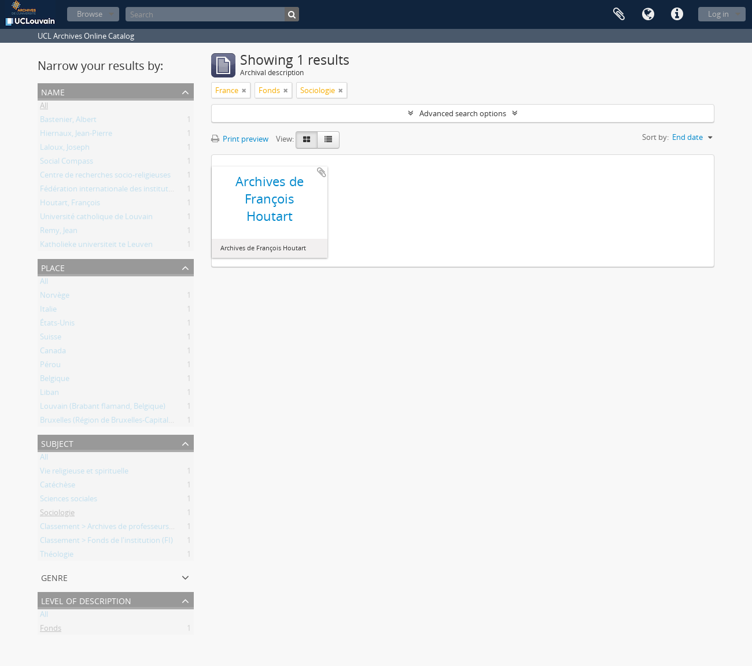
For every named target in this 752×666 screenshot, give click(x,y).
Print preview (239, 139)
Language (647, 14)
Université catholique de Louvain (96, 218)
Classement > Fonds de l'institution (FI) (106, 542)
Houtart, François (70, 204)
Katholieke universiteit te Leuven (96, 246)
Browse (89, 14)
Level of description (86, 600)
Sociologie (57, 514)
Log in (718, 14)
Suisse (50, 339)
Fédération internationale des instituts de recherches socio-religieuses (159, 191)
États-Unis (57, 325)
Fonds (50, 630)
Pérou (50, 366)
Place (53, 267)
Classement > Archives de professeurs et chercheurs (129, 528)
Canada (53, 352)
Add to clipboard (321, 172)
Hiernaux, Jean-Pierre (76, 135)
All (44, 107)
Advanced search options (462, 113)
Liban (49, 394)
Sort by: (655, 137)
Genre (54, 576)
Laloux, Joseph (65, 149)
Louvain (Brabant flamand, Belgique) (102, 408)
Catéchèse (57, 487)
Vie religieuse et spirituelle (84, 473)
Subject (57, 442)
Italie (48, 311)
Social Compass (66, 163)
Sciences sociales (68, 500)
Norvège (54, 297)
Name (53, 91)
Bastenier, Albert (68, 121)
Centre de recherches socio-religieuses (105, 177)
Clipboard (618, 14)
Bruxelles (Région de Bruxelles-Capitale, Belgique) (124, 422)
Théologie (56, 556)
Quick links (676, 14)
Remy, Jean (59, 232)
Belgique (54, 380)
